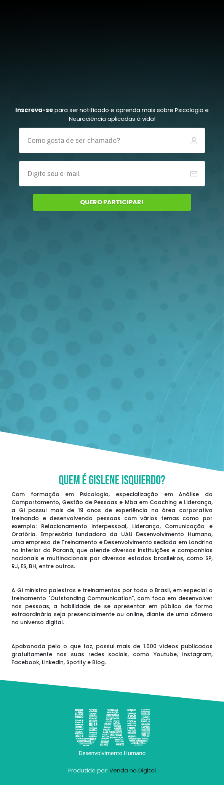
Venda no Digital (132, 770)
